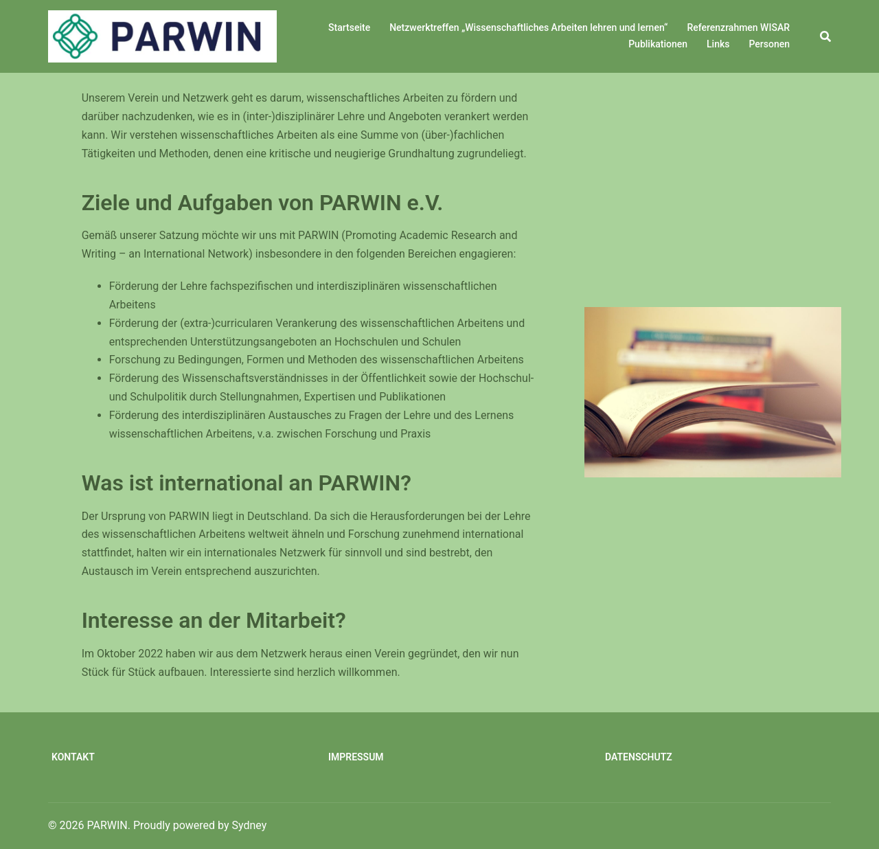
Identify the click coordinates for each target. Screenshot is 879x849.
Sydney (249, 825)
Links (718, 43)
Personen (769, 43)
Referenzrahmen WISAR (738, 27)
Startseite (349, 27)
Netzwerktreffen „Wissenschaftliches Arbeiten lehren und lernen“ (528, 27)
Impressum (356, 756)
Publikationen (657, 43)
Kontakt (73, 756)
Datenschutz (638, 756)
